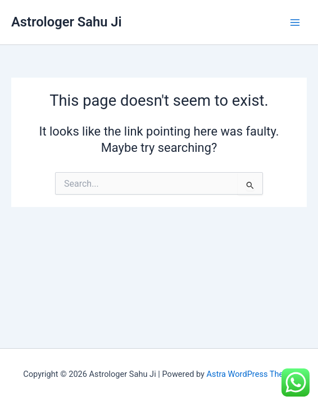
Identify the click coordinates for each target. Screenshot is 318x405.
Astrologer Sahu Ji (66, 22)
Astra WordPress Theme (251, 374)
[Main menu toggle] (295, 22)
